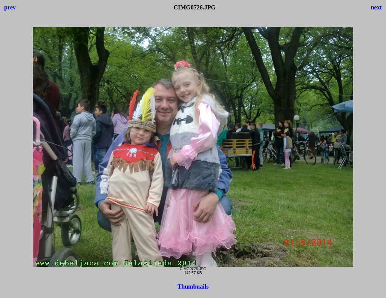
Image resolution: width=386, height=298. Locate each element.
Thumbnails (193, 286)
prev (10, 7)
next (376, 7)
